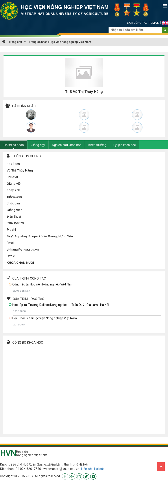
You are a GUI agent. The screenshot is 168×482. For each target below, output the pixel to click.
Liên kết (86, 469)
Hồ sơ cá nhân (14, 145)
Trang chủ (12, 42)
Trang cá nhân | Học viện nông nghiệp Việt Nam (60, 42)
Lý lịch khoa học (124, 145)
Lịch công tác (137, 23)
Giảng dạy (38, 145)
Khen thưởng (97, 145)
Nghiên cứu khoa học (66, 145)
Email (155, 23)
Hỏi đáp (99, 469)
